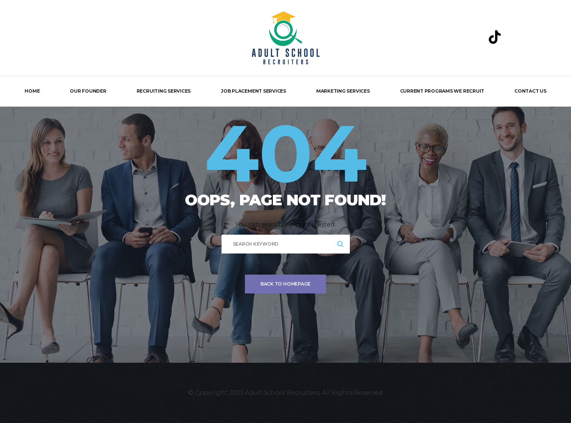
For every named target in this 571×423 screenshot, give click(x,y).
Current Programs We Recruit (442, 91)
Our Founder (88, 91)
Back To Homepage (285, 284)
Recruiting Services (164, 91)
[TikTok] (495, 37)
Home (32, 91)
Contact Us (530, 91)
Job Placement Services (253, 91)
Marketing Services (343, 91)
